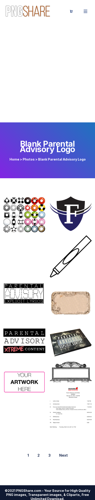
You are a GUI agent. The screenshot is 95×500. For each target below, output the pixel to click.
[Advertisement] (47, 72)
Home (14, 159)
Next (63, 455)
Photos (29, 159)
